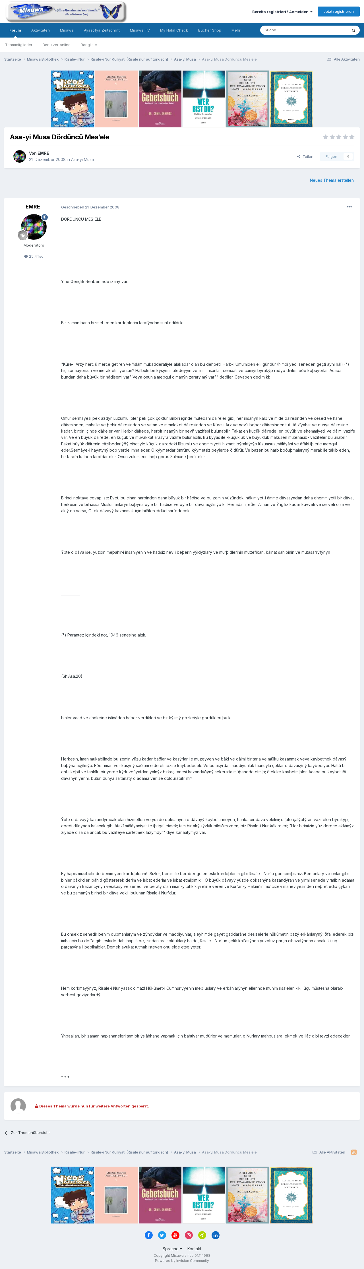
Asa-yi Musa (82, 159)
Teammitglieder (18, 44)
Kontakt (194, 1248)
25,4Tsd (34, 256)
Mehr (236, 30)
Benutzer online (57, 44)
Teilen (305, 156)
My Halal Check (174, 30)
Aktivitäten (40, 30)
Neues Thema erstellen (332, 180)
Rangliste (89, 44)
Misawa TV (140, 30)
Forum (15, 33)
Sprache (172, 1248)
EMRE (43, 153)
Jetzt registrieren (339, 11)
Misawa (67, 30)
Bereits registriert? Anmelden (282, 11)
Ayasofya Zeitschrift (102, 30)
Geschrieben (90, 207)
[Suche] (285, 30)
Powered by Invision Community (182, 1260)
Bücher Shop (209, 30)
